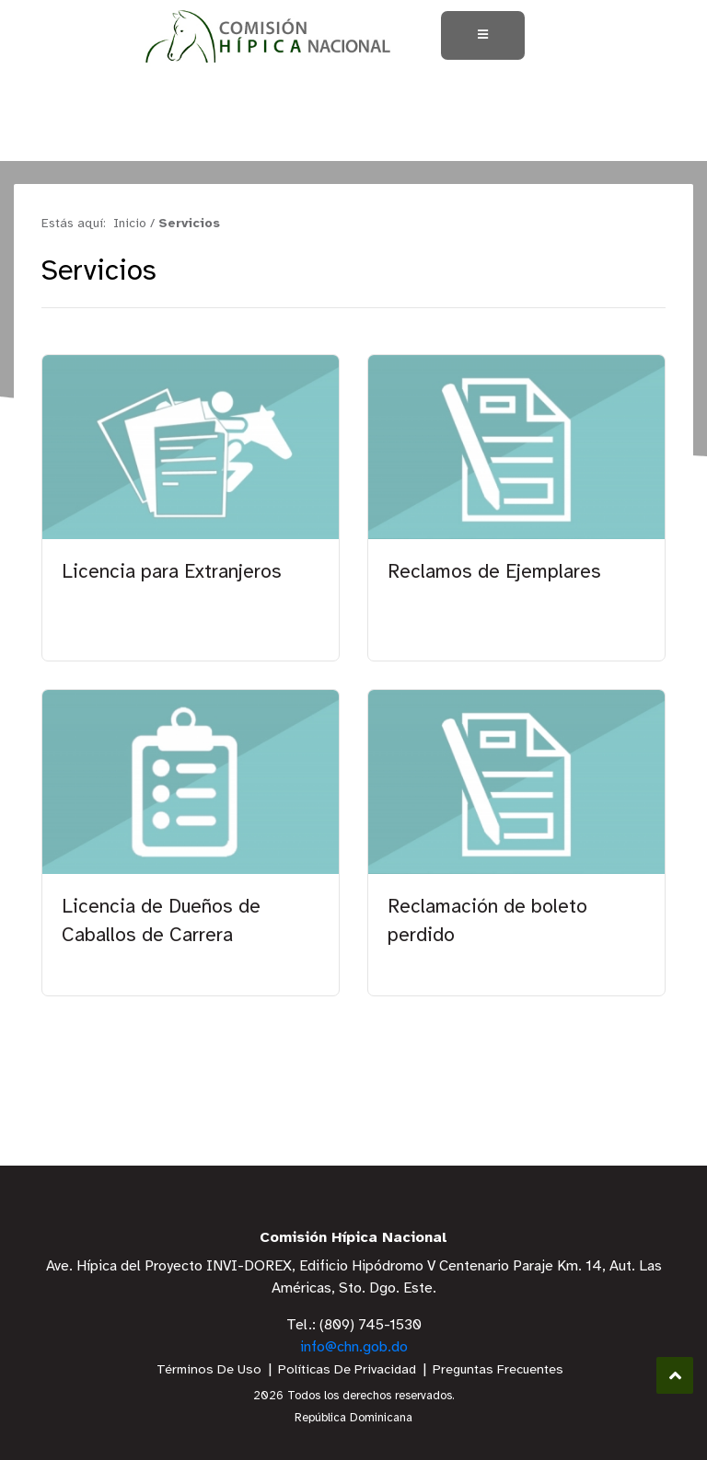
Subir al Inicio (675, 1375)
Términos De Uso (208, 1370)
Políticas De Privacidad (347, 1370)
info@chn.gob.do (354, 1347)
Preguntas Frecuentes (498, 1370)
